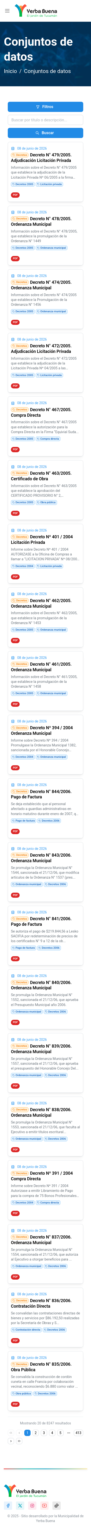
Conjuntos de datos (47, 71)
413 (79, 1433)
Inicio (10, 71)
